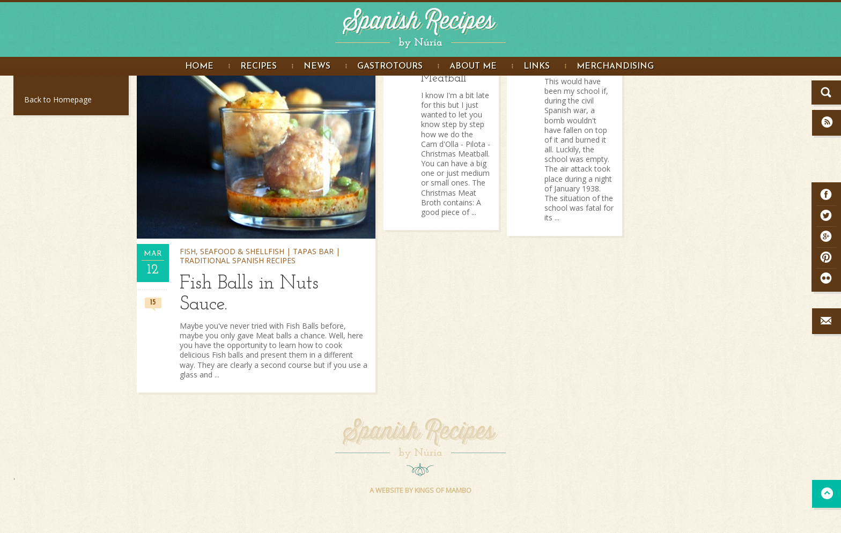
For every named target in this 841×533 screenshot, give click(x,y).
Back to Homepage (58, 99)
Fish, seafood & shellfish (232, 251)
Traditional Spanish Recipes (238, 260)
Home (199, 66)
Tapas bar (313, 251)
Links (536, 66)
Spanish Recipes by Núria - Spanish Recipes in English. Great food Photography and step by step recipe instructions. (420, 25)
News (317, 66)
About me (473, 66)
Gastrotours (390, 66)
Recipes (258, 66)
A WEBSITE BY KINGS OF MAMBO (420, 490)
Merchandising (615, 66)
